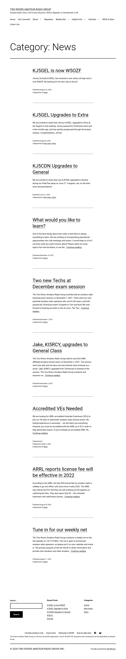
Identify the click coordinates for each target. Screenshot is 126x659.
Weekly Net (61, 19)
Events (86, 605)
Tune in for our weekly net (60, 530)
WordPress (111, 649)
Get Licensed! (24, 19)
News (46, 92)
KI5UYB (50, 619)
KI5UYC (50, 615)
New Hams (47, 143)
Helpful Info (77, 19)
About (35, 19)
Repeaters (48, 19)
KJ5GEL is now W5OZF (57, 70)
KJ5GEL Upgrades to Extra (60, 115)
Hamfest (92, 19)
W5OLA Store (108, 19)
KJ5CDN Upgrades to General (58, 612)
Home (12, 19)
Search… (13, 600)
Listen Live (14, 24)
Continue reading (74, 247)
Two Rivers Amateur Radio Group (30, 9)
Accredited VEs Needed (58, 408)
